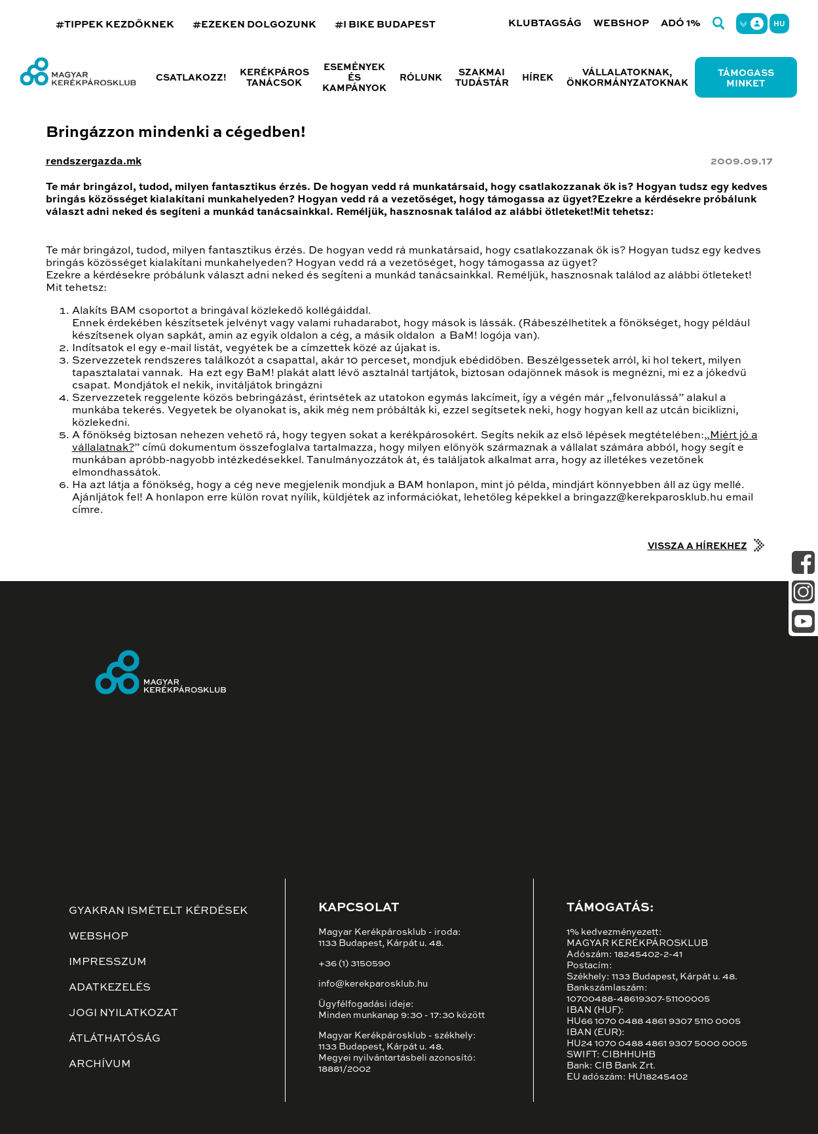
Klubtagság (545, 23)
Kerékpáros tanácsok (274, 78)
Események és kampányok (354, 78)
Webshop (621, 23)
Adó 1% (681, 23)
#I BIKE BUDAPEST (385, 24)
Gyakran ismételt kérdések (158, 911)
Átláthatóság (114, 1039)
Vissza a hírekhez (697, 546)
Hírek (537, 78)
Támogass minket (746, 78)
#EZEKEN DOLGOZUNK (254, 24)
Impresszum (108, 962)
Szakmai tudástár (482, 78)
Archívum (100, 1064)
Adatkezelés (110, 988)
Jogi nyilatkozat (123, 1013)
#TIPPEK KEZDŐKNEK (115, 24)
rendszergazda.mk (93, 162)
